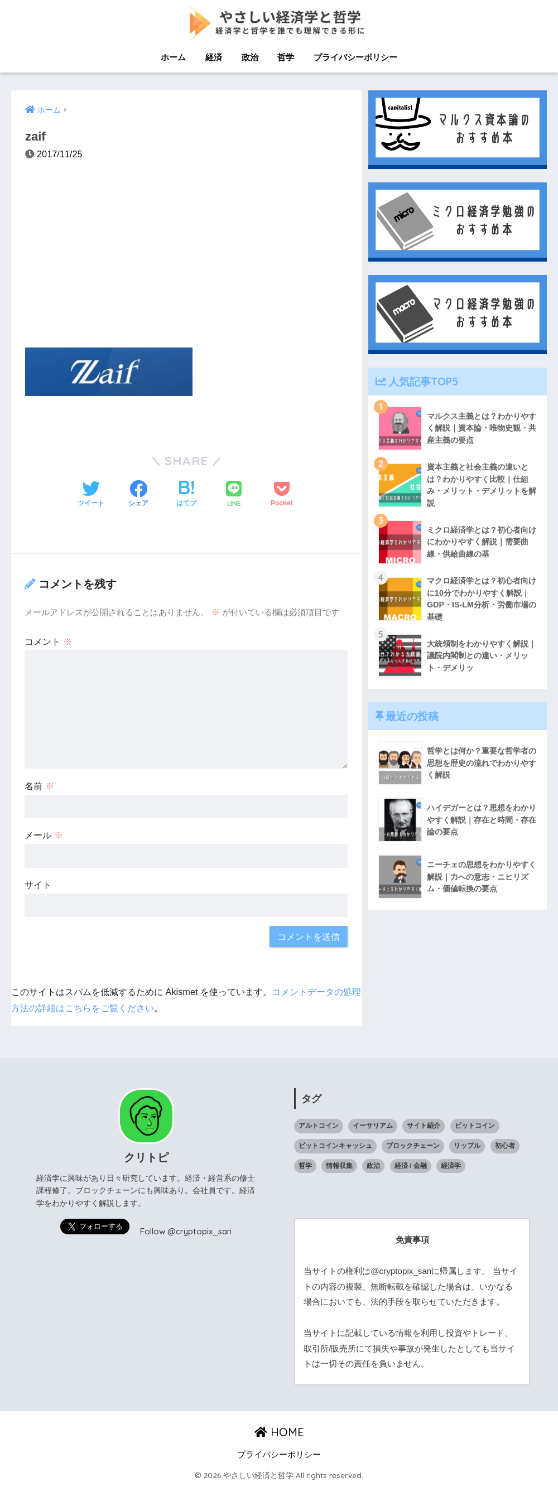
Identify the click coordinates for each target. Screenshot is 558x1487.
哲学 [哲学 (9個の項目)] (305, 1166)
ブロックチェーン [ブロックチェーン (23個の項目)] (413, 1146)
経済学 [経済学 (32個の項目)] (451, 1166)
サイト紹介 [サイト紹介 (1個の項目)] (423, 1125)
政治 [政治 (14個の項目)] (373, 1166)
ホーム (173, 57)
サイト (38, 885)
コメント (48, 641)
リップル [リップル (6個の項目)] (467, 1146)
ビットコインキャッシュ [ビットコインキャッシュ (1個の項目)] (335, 1146)
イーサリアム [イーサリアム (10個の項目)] (373, 1125)
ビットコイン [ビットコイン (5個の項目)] (475, 1125)
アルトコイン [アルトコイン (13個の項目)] (319, 1125)
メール (44, 835)
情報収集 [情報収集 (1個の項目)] (339, 1166)
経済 (213, 57)
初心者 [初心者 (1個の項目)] (505, 1146)
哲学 (285, 57)
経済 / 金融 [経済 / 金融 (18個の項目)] (411, 1166)
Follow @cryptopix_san (186, 1231)
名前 (39, 786)
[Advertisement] (186, 260)
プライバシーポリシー (355, 57)
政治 (250, 57)
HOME (279, 1432)
